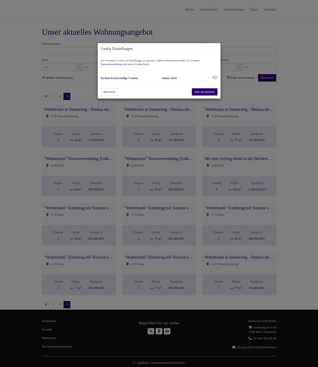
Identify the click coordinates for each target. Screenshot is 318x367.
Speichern (109, 91)
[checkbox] (214, 77)
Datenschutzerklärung (111, 64)
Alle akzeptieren (204, 91)
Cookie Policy (142, 64)
